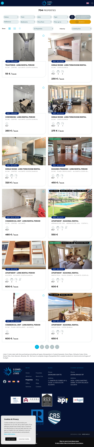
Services (28, 387)
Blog (37, 380)
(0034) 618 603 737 (77, 375)
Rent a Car (39, 376)
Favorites (39, 373)
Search (80, 22)
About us (28, 376)
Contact (38, 387)
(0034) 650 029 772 (55, 375)
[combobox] (11, 17)
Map (37, 383)
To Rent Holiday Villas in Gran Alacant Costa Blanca (69, 443)
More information (9, 434)
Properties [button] (29, 380)
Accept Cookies (11, 439)
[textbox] (11, 17)
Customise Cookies (24, 439)
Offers (28, 383)
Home (28, 373)
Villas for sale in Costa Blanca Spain (69, 441)
